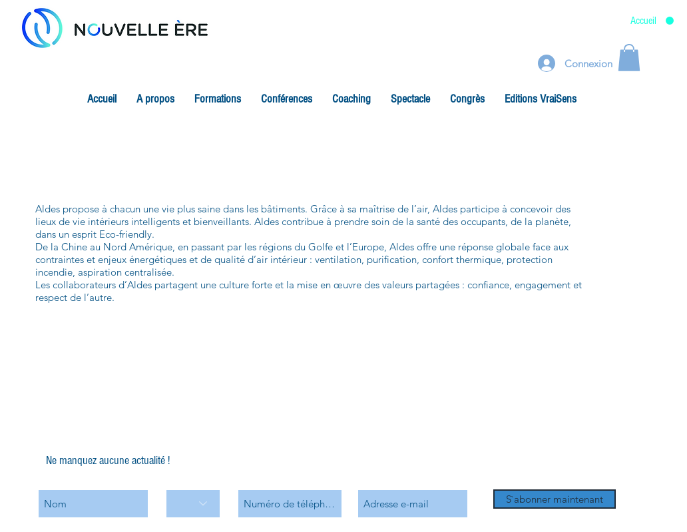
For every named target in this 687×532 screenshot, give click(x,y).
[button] (155, 99)
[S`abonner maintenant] (554, 499)
